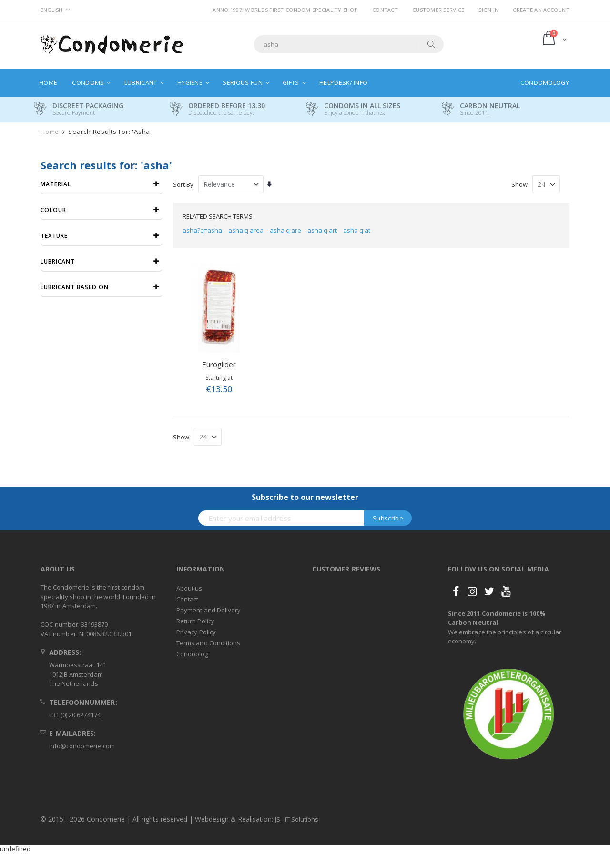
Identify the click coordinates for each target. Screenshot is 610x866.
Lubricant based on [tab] (75, 287)
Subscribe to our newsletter (305, 497)
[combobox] (349, 44)
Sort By (183, 184)
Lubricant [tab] (58, 261)
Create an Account (541, 9)
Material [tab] (56, 184)
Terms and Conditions (208, 643)
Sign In (488, 9)
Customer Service (438, 9)
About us (189, 588)
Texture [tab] (54, 236)
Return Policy (195, 621)
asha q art (322, 230)
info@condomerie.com (82, 746)
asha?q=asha (202, 230)
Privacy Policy (196, 632)
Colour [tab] (53, 210)
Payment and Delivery (208, 610)
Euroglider (219, 364)
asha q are (285, 230)
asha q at (356, 230)
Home (50, 131)
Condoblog (192, 654)
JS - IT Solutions (296, 819)
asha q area (246, 230)
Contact (385, 9)
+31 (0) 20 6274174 (75, 715)
